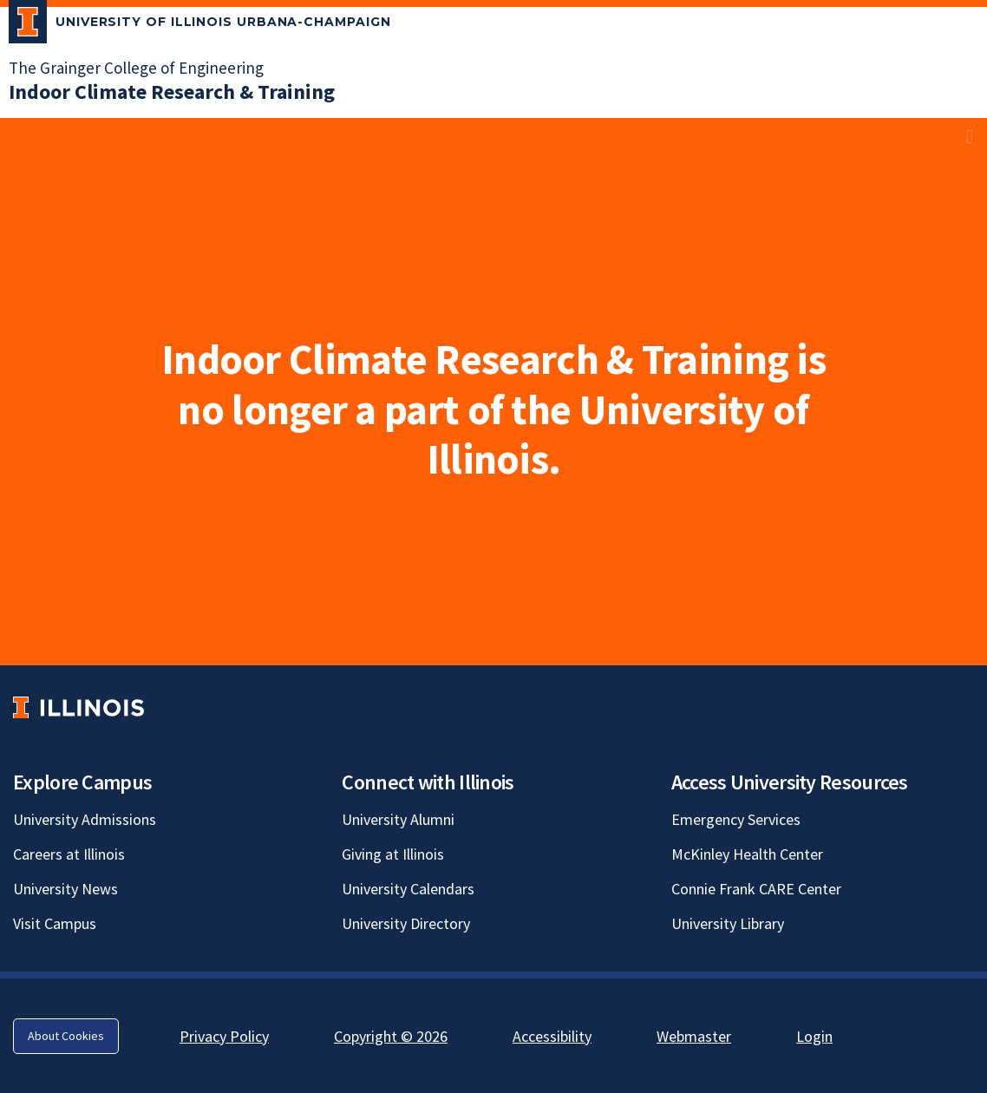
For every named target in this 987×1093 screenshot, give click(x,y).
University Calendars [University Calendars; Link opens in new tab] (408, 889)
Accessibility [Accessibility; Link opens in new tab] (552, 1036)
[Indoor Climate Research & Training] (172, 91)
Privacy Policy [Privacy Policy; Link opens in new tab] (224, 1036)
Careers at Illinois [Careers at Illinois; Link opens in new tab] (69, 854)
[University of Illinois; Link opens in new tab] (78, 707)
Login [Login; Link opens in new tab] (814, 1036)
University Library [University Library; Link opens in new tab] (727, 923)
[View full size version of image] (969, 136)
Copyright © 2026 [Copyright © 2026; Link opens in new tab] (391, 1036)
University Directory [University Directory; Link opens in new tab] (406, 923)
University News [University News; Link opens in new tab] (65, 889)
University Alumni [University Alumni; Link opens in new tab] (398, 819)
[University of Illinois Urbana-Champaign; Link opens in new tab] (200, 25)
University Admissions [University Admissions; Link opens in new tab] (84, 819)
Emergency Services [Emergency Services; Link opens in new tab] (736, 819)
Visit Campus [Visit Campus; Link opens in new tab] (54, 923)
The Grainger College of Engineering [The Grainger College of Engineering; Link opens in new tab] (136, 67)
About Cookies (66, 1036)
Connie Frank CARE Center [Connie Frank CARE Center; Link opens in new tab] (756, 889)
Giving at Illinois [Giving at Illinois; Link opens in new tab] (393, 854)
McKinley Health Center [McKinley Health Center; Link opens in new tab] (747, 854)
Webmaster (694, 1036)
